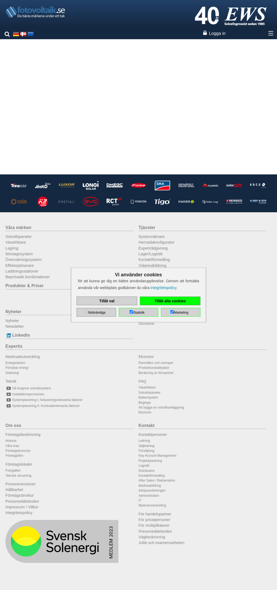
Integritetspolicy (18, 513)
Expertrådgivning (153, 248)
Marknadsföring (149, 486)
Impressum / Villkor (21, 507)
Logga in (217, 33)
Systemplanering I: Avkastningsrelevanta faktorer (44, 400)
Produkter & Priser (24, 285)
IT (139, 500)
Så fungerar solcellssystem (28, 388)
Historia (11, 441)
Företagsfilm (14, 456)
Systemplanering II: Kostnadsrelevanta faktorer (42, 406)
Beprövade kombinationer (27, 277)
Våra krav (12, 446)
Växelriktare (15, 242)
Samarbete (146, 324)
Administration (148, 496)
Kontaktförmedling (154, 259)
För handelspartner (155, 514)
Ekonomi (146, 356)
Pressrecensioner (20, 484)
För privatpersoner (154, 520)
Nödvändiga (96, 312)
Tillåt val (106, 301)
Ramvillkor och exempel (155, 363)
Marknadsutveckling (22, 356)
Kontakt (146, 425)
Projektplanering (150, 461)
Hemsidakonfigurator (156, 242)
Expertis (13, 346)
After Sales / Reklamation (156, 480)
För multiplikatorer (154, 525)
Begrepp (144, 403)
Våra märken (18, 227)
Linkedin (17, 335)
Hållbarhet (14, 490)
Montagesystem (19, 254)
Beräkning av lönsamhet (155, 373)
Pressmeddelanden (22, 501)
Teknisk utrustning (18, 476)
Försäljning (146, 451)
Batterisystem (148, 397)
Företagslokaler (18, 464)
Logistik (144, 466)
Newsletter (14, 326)
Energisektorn (15, 363)
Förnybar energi (16, 368)
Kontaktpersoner (152, 434)
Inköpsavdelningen (152, 490)
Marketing (181, 312)
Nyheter (13, 311)
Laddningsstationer (21, 271)
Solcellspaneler (18, 236)
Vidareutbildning (152, 265)
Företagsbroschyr (18, 451)
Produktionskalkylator (153, 368)
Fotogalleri (13, 470)
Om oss (13, 425)
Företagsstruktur (19, 495)
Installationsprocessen (24, 394)
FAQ (142, 381)
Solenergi (12, 373)
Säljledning (146, 446)
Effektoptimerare (19, 265)
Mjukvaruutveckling (152, 505)
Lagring (11, 248)
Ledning (144, 441)
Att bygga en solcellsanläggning (161, 407)
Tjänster (146, 227)
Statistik (138, 312)
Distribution (146, 471)
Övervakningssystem (23, 259)
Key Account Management (157, 456)
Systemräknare (151, 236)
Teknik (11, 381)
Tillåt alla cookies (170, 301)
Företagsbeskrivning (23, 434)
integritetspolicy (163, 288)
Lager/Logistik (150, 254)
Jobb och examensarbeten (161, 543)
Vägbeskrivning (151, 537)
